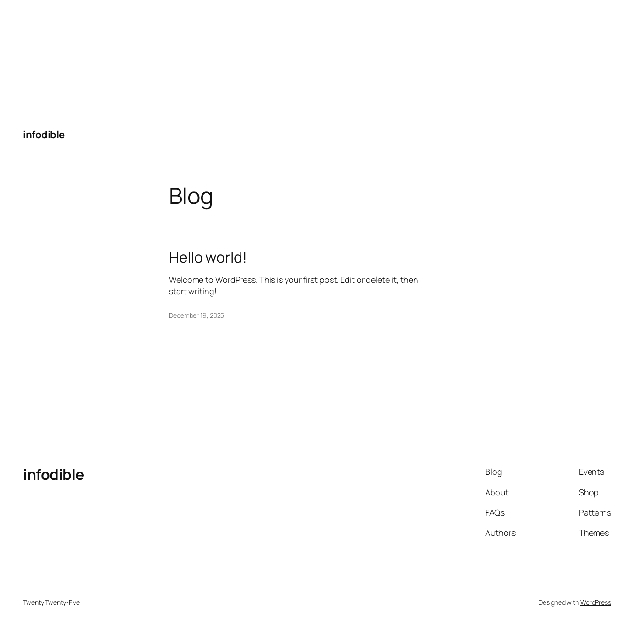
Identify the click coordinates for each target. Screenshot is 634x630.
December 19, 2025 (196, 315)
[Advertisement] (69, 57)
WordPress (595, 602)
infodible (44, 134)
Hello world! (208, 257)
